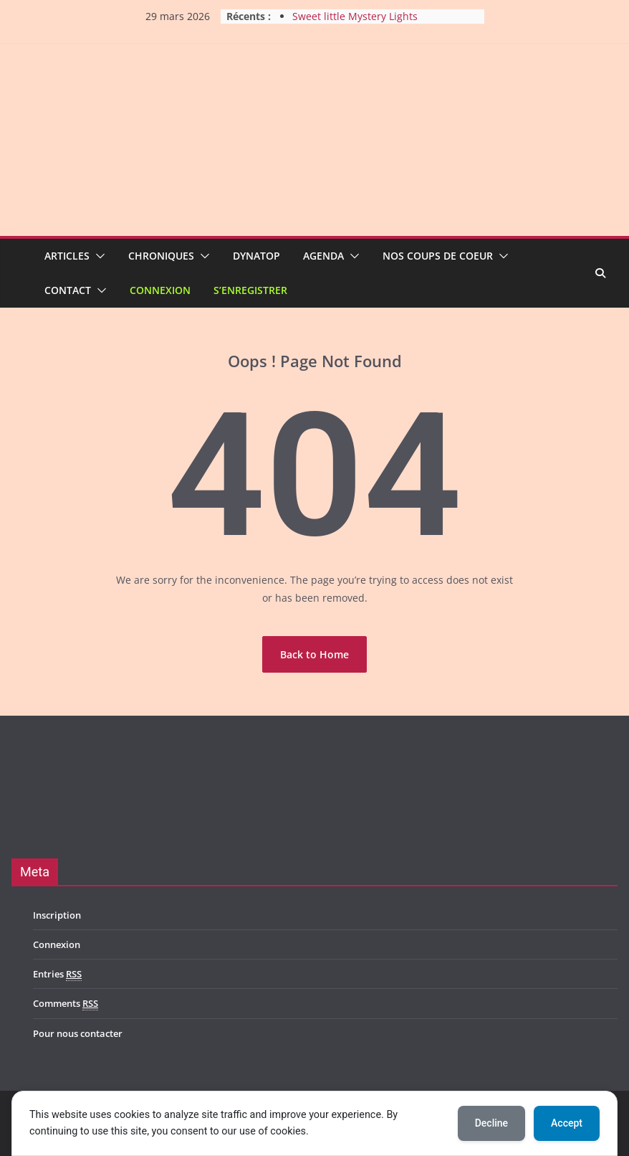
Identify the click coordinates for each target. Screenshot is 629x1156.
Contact (67, 290)
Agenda (323, 255)
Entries (57, 974)
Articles (67, 255)
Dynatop (256, 255)
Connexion (160, 290)
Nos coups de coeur (438, 255)
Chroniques (161, 255)
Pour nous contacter (78, 1033)
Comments (65, 1003)
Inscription (57, 915)
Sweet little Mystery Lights (355, 16)
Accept (566, 1123)
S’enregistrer (250, 290)
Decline (491, 1123)
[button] (97, 256)
